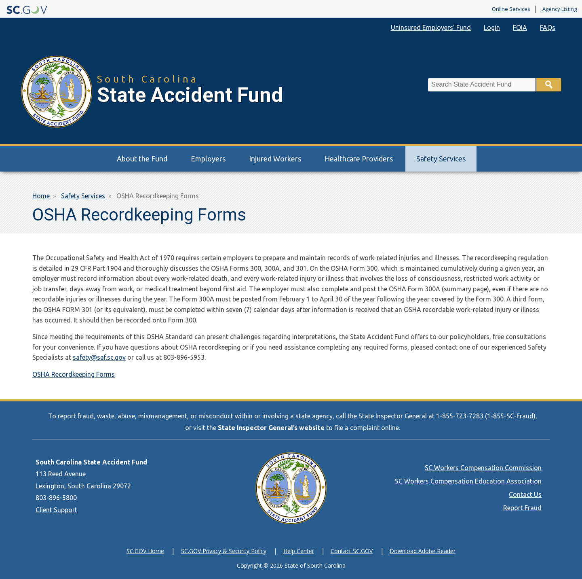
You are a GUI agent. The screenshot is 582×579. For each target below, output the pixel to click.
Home (41, 195)
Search (549, 85)
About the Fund (142, 159)
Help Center (298, 551)
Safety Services (441, 159)
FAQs (547, 27)
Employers (208, 159)
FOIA (520, 27)
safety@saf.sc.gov (99, 357)
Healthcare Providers (359, 159)
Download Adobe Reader (422, 551)
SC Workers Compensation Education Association (468, 481)
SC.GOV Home (145, 551)
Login (492, 27)
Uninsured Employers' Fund (431, 27)
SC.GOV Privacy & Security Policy (223, 551)
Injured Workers (275, 159)
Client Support (56, 509)
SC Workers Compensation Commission (483, 467)
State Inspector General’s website (271, 427)
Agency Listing (559, 9)
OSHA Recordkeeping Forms (73, 374)
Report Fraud (522, 507)
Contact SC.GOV (352, 551)
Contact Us (525, 494)
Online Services (511, 9)
